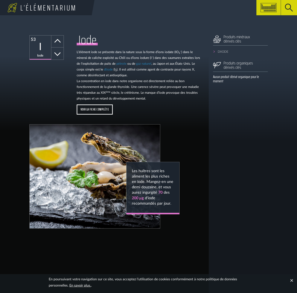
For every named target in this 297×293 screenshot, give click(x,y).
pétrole (121, 63)
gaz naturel (143, 63)
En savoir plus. (80, 285)
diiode (108, 69)
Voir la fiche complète (95, 109)
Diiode (223, 51)
